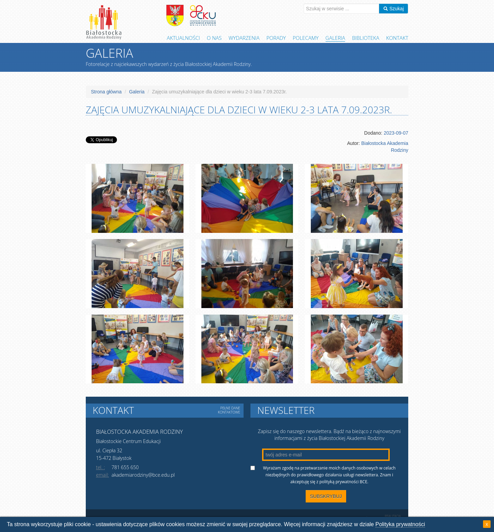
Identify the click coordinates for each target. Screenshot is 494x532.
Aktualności (183, 37)
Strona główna (106, 91)
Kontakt (397, 37)
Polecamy (305, 37)
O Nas (214, 37)
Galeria (335, 37)
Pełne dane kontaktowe (229, 410)
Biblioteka (365, 37)
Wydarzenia (243, 37)
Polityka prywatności (400, 524)
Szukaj (393, 8)
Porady (276, 37)
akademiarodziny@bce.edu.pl (143, 475)
